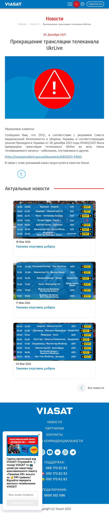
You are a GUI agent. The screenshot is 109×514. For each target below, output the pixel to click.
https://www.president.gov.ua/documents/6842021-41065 (43, 157)
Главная (22, 24)
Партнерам (54, 428)
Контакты (54, 434)
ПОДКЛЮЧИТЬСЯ (95, 4)
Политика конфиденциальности (54, 441)
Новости (34, 24)
